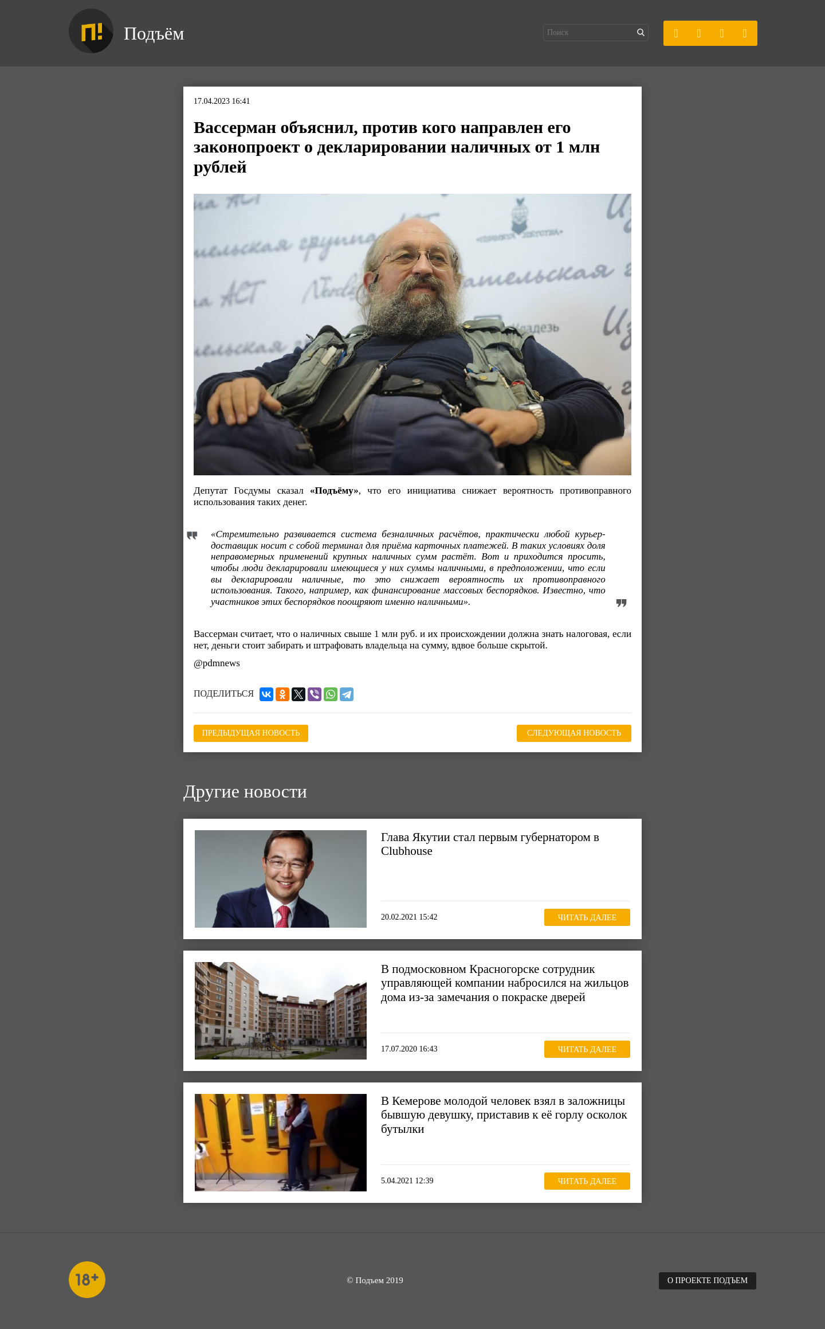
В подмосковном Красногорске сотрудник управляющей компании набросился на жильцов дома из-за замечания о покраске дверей (504, 982)
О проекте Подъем (707, 1280)
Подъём (154, 33)
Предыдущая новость (251, 733)
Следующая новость (574, 733)
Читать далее (587, 917)
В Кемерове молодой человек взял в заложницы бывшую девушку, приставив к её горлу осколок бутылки (504, 1114)
